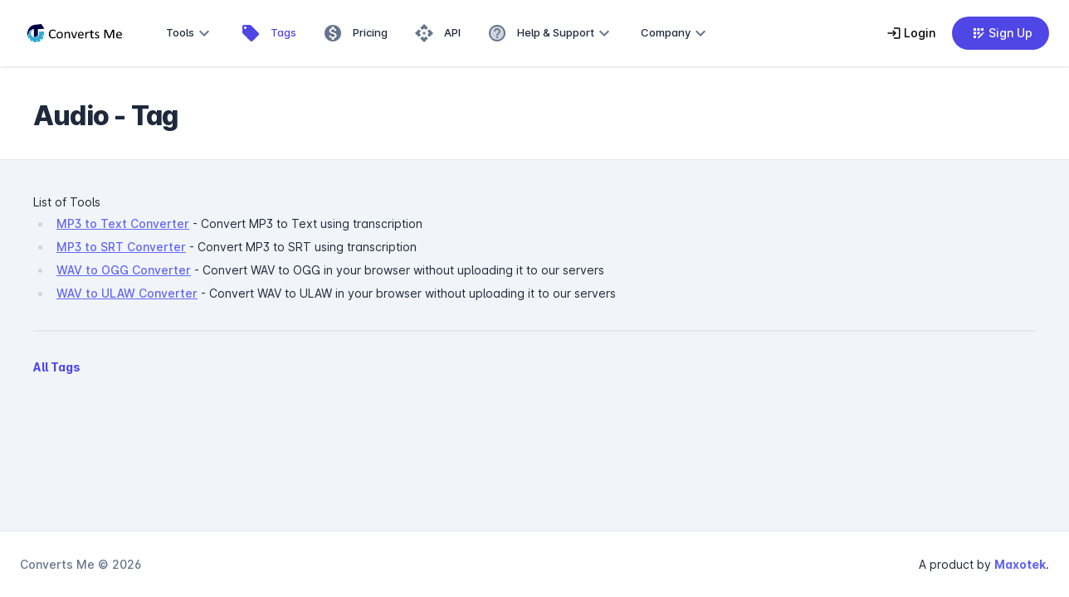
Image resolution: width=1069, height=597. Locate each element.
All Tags (57, 367)
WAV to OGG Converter (123, 270)
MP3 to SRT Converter (121, 247)
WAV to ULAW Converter (127, 293)
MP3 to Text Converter (122, 223)
